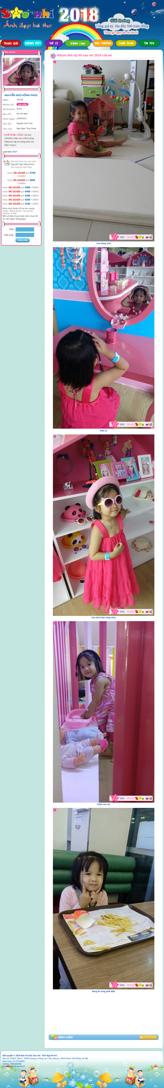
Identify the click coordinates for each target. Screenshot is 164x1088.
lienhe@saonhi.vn (17, 1066)
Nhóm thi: (9, 104)
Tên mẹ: (7, 128)
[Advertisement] (76, 1007)
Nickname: (9, 109)
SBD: (6, 99)
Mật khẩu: (9, 235)
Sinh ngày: (9, 118)
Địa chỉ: (7, 114)
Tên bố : (8, 123)
